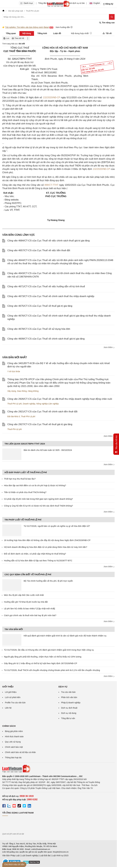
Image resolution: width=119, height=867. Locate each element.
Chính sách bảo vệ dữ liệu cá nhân (20, 752)
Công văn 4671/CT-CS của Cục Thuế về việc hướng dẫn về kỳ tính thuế (46, 286)
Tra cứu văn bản (68, 692)
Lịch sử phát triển (12, 697)
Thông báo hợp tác (13, 757)
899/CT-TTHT (51, 185)
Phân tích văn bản (69, 697)
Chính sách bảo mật (14, 747)
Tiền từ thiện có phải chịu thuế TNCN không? (25, 492)
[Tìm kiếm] (112, 17)
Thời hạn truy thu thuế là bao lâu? (20, 479)
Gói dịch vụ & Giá (77, 3)
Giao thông (22, 391)
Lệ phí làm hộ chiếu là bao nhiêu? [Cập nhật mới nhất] (29, 608)
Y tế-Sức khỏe (13, 371)
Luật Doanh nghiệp (29, 855)
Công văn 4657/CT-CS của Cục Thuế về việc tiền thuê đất (38, 250)
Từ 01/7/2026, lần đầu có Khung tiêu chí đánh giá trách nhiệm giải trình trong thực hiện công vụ (49, 650)
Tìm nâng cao (107, 22)
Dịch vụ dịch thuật (69, 708)
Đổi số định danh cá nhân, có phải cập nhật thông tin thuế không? (35, 553)
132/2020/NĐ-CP (51, 97)
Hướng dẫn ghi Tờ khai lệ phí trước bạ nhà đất (26, 602)
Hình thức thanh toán (14, 736)
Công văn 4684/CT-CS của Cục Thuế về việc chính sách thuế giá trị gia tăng (48, 240)
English (95, 3)
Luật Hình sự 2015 (60, 855)
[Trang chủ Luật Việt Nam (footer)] (58, 769)
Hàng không (33, 391)
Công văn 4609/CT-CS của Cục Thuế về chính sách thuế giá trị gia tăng (46, 338)
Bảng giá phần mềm (14, 731)
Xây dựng (11, 391)
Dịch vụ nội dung (68, 713)
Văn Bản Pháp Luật (11, 855)
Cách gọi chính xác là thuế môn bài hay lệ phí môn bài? (30, 615)
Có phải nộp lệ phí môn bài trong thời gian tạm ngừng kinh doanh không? (38, 499)
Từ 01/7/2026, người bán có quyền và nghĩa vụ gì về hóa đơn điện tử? (57, 526)
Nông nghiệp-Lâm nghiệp (47, 404)
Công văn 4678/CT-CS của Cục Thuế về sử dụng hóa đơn (38, 329)
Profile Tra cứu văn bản (15, 702)
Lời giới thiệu (10, 692)
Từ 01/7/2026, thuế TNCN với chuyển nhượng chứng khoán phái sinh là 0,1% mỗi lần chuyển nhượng (52, 670)
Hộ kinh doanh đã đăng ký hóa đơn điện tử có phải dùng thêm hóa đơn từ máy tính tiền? (45, 547)
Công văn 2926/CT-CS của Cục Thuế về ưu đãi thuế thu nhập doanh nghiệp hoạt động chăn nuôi (59, 399)
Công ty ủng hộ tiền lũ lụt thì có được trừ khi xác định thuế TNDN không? (38, 505)
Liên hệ (8, 708)
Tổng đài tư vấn (68, 718)
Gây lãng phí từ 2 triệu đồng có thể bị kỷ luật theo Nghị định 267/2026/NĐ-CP (40, 663)
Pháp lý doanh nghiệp (70, 702)
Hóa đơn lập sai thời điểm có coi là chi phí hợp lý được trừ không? (35, 485)
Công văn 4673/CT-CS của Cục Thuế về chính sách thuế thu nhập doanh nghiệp (50, 296)
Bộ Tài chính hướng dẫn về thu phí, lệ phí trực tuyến (48, 581)
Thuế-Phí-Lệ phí (14, 404)
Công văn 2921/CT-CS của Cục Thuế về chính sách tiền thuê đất (42, 411)
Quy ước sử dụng (13, 742)
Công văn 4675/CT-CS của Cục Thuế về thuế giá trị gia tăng (39, 306)
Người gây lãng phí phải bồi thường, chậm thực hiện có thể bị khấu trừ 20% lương (42, 656)
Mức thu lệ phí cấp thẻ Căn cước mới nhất (24, 595)
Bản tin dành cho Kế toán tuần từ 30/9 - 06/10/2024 (48, 450)
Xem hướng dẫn (64, 27)
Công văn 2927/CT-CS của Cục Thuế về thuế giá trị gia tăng (39, 424)
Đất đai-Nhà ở (13, 416)
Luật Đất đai (45, 855)
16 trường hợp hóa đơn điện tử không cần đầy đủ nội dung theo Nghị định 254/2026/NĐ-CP (47, 540)
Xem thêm (109, 347)
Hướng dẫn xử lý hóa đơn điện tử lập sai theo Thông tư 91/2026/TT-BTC (38, 560)
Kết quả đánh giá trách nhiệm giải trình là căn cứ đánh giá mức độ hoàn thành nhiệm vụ (65, 635)
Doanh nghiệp (29, 404)
